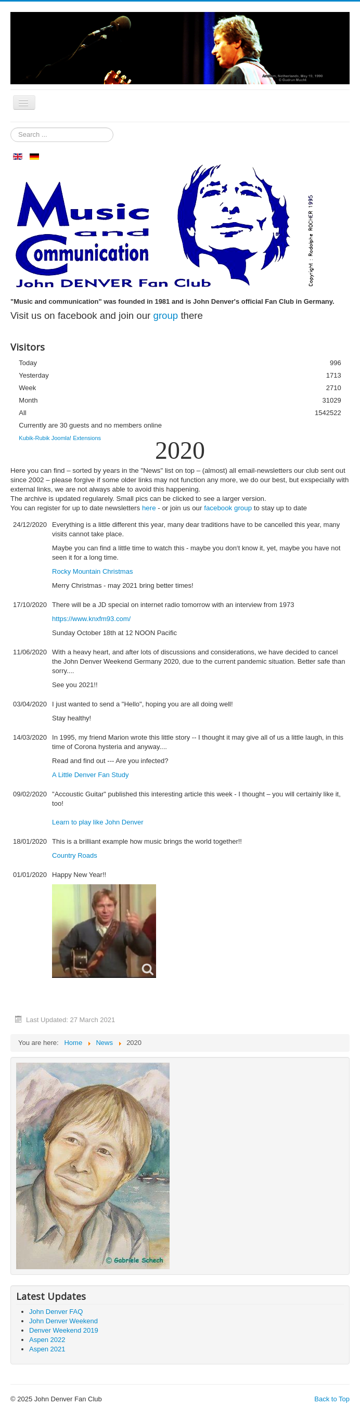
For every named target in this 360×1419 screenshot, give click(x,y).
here (149, 508)
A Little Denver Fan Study (90, 775)
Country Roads (74, 855)
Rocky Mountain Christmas (92, 571)
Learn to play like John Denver (98, 822)
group (165, 315)
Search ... (10, 127)
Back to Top (332, 1399)
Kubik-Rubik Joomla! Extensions (60, 438)
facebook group (228, 508)
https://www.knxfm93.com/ (91, 619)
